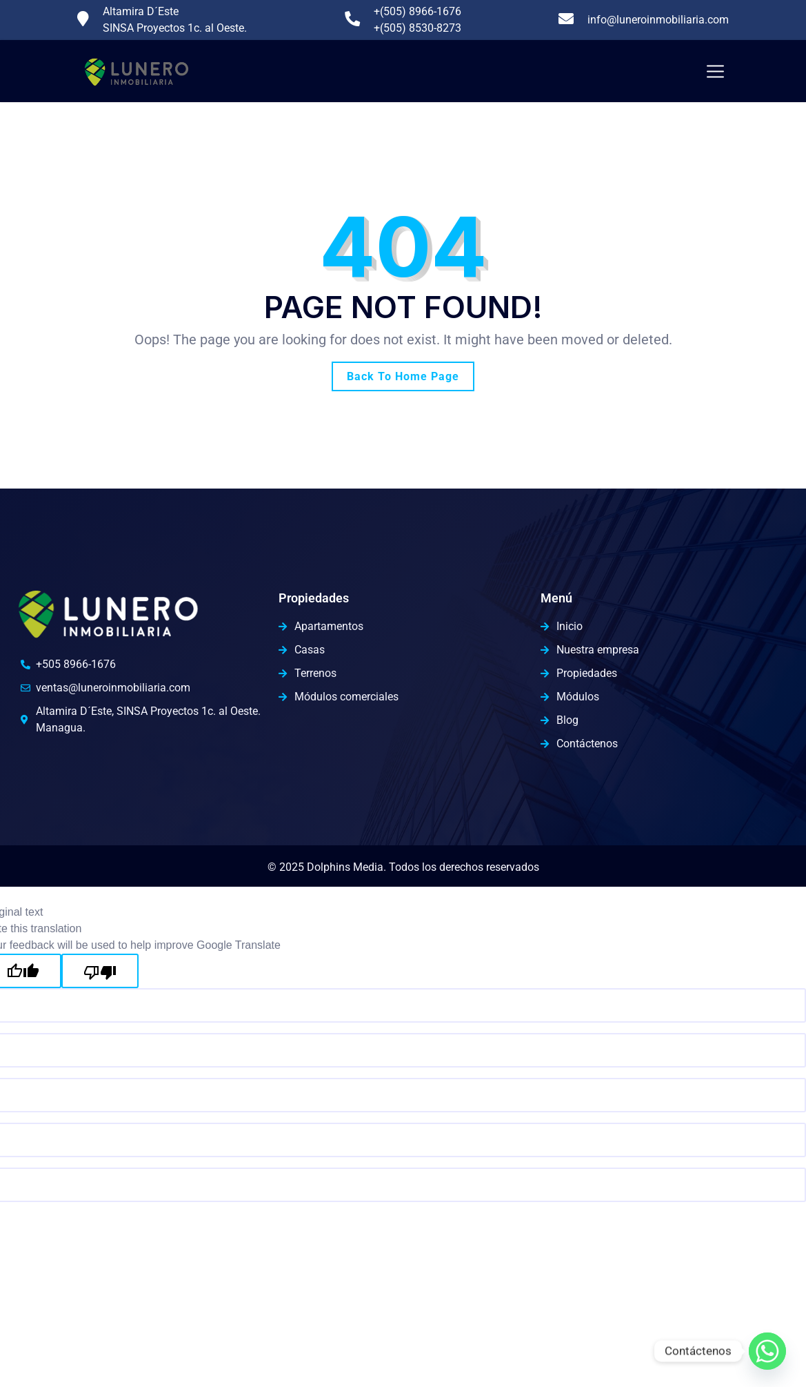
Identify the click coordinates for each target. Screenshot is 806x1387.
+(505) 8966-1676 (417, 11)
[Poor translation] (100, 971)
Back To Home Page (403, 376)
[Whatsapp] (767, 1351)
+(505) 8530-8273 (417, 28)
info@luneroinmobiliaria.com (658, 19)
